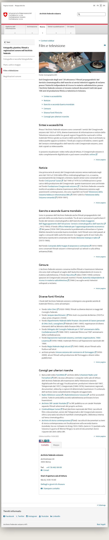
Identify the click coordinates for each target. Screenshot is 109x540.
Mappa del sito (20, 5)
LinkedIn (56, 516)
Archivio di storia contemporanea (56, 420)
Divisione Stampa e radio (87, 238)
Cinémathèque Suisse (51, 409)
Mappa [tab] (56, 445)
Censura (47, 108)
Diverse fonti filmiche (53, 112)
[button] (79, 14)
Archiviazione (32, 27)
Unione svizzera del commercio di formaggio (74, 352)
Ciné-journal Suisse (53, 180)
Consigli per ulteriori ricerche (56, 116)
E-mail (46, 470)
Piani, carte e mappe (12, 65)
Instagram (32, 516)
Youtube (45, 516)
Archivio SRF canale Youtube (54, 403)
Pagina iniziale (8, 5)
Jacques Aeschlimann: (56, 315)
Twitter (21, 516)
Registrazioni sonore (12, 76)
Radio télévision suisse (51, 395)
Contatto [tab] (45, 445)
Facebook (10, 516)
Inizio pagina (101, 160)
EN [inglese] (104, 6)
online (92, 154)
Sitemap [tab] (102, 505)
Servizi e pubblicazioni (56, 27)
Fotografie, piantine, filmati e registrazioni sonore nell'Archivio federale (17, 50)
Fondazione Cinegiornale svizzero (62, 186)
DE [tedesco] (94, 6)
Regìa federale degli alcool (58, 346)
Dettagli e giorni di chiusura (53, 484)
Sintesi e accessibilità (53, 96)
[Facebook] (40, 441)
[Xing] (45, 441)
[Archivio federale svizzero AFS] (36, 16)
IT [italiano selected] (100, 6)
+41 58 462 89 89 (54, 467)
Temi (8, 41)
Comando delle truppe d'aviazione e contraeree (68, 246)
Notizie (47, 100)
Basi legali (101, 524)
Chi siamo (70, 27)
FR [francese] (98, 6)
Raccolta (70, 275)
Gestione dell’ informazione (10, 27)
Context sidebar (47, 41)
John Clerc (51, 309)
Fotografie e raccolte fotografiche (17, 59)
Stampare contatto (51, 488)
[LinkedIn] (48, 441)
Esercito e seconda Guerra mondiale (59, 104)
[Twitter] (43, 441)
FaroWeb (60, 375)
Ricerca (43, 27)
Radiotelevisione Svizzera (75, 395)
